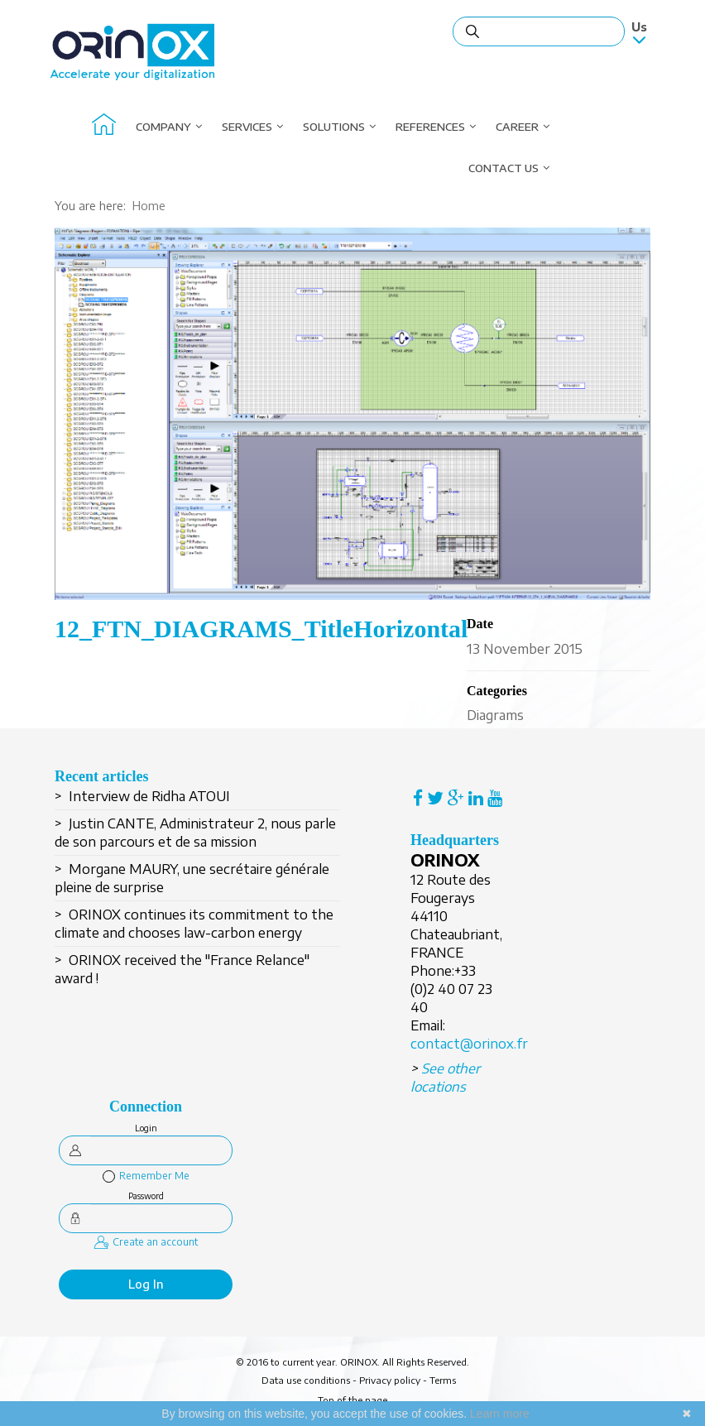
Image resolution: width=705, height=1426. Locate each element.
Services (247, 126)
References (430, 126)
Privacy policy (389, 1380)
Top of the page (352, 1400)
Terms (442, 1380)
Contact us (503, 168)
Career (517, 126)
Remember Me (146, 1176)
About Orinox (104, 126)
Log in (146, 1284)
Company (163, 126)
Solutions (334, 126)
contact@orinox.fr (469, 1043)
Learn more (500, 1413)
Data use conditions (305, 1380)
